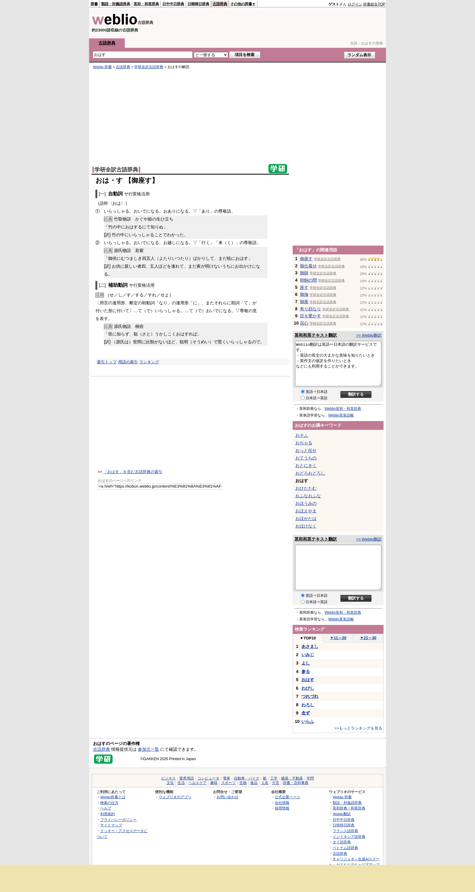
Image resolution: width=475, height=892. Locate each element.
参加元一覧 (148, 749)
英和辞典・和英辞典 (349, 808)
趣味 (214, 783)
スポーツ (228, 783)
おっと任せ (306, 450)
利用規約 (107, 814)
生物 (243, 783)
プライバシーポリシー (118, 820)
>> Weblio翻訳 (369, 335)
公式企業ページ (287, 797)
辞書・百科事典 (295, 783)
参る (305, 671)
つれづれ (309, 696)
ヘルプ (105, 808)
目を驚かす (310, 315)
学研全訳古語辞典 (148, 67)
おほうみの (306, 503)
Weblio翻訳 (341, 814)
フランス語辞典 (345, 831)
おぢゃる (303, 442)
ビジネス (168, 778)
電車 (226, 778)
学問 (310, 778)
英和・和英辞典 (146, 4)
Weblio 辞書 (102, 67)
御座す (306, 258)
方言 (275, 783)
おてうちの (306, 458)
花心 (304, 323)
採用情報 (282, 808)
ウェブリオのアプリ (175, 797)
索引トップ (107, 362)
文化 (170, 783)
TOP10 (308, 638)
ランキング (149, 362)
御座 (304, 301)
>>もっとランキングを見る (358, 728)
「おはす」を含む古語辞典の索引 (132, 471)
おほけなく (306, 526)
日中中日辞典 (173, 4)
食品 (253, 783)
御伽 (304, 294)
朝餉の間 (308, 280)
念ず (305, 713)
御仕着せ (308, 265)
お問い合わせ (227, 797)
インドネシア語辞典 (349, 836)
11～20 (338, 638)
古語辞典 (220, 4)
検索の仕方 (109, 803)
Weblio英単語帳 (341, 415)
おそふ (301, 435)
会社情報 (282, 803)
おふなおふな (308, 495)
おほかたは (306, 518)
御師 (304, 272)
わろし (307, 704)
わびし (307, 688)
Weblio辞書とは (112, 797)
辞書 (94, 4)
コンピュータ (208, 778)
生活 (181, 783)
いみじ (307, 654)
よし (305, 663)
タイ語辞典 (342, 842)
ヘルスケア (197, 783)
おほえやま (306, 510)
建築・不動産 (292, 778)
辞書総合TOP (374, 4)
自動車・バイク (246, 778)
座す (304, 287)
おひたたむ (306, 488)
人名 (264, 783)
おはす (307, 679)
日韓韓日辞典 (198, 4)
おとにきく (306, 465)
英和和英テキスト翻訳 (315, 335)
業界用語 (186, 778)
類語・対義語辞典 (115, 4)
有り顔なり (310, 308)
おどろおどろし (310, 473)
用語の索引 (128, 362)
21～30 (368, 638)
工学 (273, 778)
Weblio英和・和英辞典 (343, 409)
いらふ (307, 721)
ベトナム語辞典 (345, 848)
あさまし (309, 646)
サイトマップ (111, 825)
